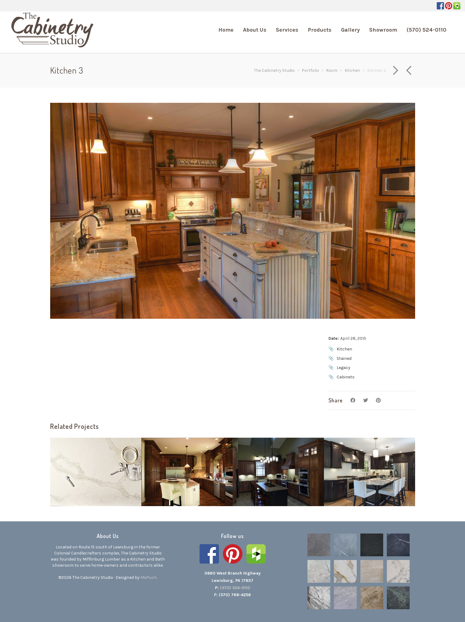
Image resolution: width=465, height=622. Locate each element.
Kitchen (344, 349)
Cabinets (346, 377)
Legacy (343, 367)
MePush (149, 577)
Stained (344, 358)
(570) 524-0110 (235, 587)
